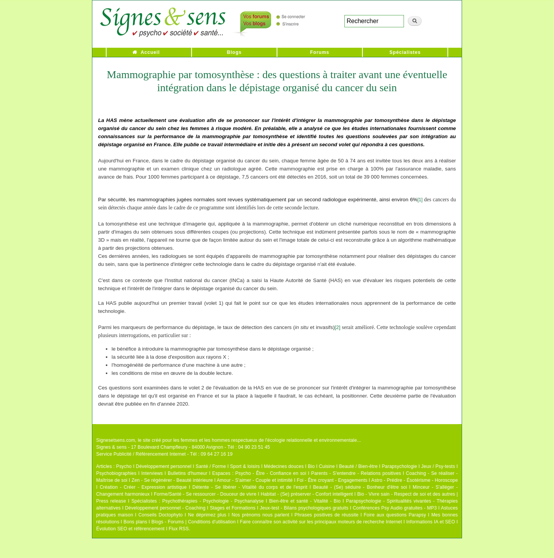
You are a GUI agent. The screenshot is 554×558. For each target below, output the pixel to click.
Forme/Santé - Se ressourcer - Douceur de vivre (205, 494)
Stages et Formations (232, 508)
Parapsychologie (399, 466)
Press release (111, 501)
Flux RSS (179, 528)
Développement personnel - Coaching (165, 508)
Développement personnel (164, 466)
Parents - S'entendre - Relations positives (356, 473)
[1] (419, 199)
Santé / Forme (211, 466)
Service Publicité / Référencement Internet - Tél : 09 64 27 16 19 (164, 454)
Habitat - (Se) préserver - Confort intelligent (307, 494)
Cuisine (327, 466)
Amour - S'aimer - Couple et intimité (254, 480)
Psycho (124, 466)
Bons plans (135, 522)
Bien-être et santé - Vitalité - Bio (304, 501)
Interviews (152, 473)
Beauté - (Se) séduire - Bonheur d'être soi (360, 487)
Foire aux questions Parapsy (395, 515)
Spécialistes (405, 52)
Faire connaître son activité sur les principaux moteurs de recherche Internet (321, 522)
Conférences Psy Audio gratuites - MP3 (395, 508)
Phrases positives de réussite (327, 515)
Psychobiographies (116, 473)
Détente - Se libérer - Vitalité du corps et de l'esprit (249, 487)
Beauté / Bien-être (358, 466)
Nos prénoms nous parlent (260, 515)
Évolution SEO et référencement (130, 528)
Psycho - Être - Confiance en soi (271, 473)
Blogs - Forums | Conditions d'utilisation (194, 522)
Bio (311, 466)
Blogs (234, 52)
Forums (319, 52)
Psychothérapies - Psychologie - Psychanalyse (213, 501)
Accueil (150, 52)
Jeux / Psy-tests (438, 466)
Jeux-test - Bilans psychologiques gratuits (304, 508)
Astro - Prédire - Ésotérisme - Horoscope (414, 480)
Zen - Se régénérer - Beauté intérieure (172, 480)
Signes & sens (111, 447)
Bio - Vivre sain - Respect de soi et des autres (406, 494)
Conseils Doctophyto (160, 515)
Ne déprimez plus (207, 515)
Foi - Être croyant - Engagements (332, 480)
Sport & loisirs (245, 466)
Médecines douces (284, 466)
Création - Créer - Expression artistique (143, 487)
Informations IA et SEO (430, 522)
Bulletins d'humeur (187, 473)
